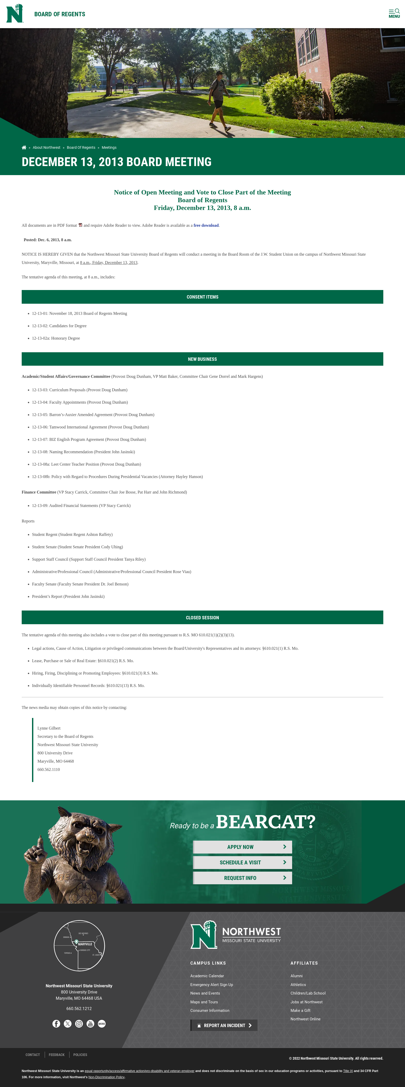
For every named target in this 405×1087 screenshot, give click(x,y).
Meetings (109, 147)
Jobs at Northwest (307, 1001)
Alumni (297, 975)
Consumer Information (209, 1010)
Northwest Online (306, 1018)
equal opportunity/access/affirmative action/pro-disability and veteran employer (139, 1071)
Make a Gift (300, 1010)
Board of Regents (59, 14)
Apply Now (240, 846)
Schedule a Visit (240, 862)
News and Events (205, 993)
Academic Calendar (207, 975)
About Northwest (46, 147)
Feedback (57, 1054)
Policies (80, 1054)
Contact (33, 1054)
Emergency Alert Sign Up (211, 984)
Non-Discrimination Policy (106, 1077)
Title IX (348, 1071)
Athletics (298, 984)
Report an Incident (221, 1025)
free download (206, 225)
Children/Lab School (308, 993)
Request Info (240, 877)
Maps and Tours (204, 1001)
